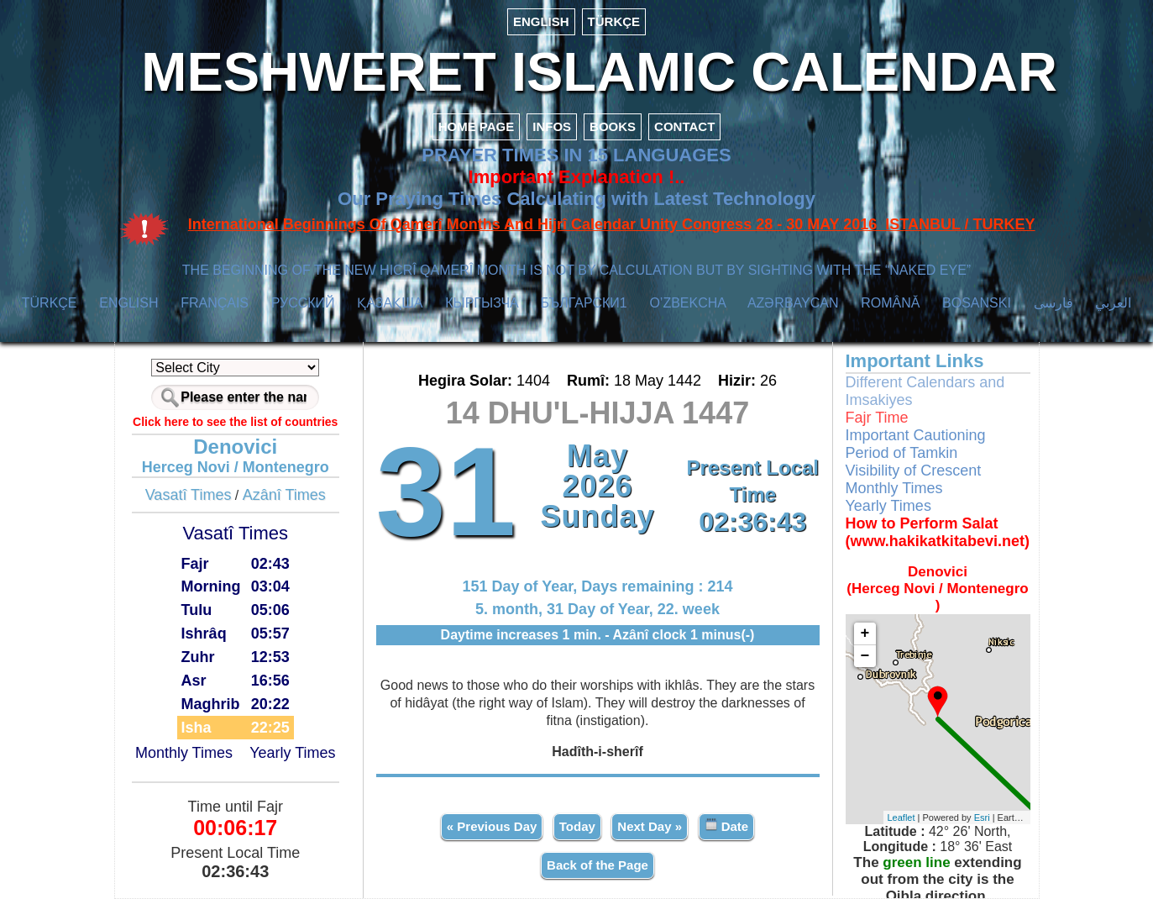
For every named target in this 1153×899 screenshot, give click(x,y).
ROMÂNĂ (890, 303)
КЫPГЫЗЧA (481, 303)
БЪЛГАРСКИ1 (584, 303)
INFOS (551, 126)
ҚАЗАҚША (389, 303)
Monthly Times (184, 752)
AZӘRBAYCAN (793, 303)
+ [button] (865, 633)
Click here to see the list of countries (235, 421)
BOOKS (613, 126)
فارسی (1053, 303)
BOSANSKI (976, 303)
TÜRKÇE (614, 21)
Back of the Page (597, 865)
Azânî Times (284, 494)
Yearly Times (292, 752)
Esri (982, 817)
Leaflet (901, 817)
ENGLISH (541, 21)
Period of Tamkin (902, 452)
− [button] (865, 656)
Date (727, 825)
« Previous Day (492, 826)
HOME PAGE (476, 126)
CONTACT (684, 126)
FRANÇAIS (215, 303)
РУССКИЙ (303, 303)
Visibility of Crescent (914, 470)
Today (577, 826)
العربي (1113, 303)
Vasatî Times (188, 494)
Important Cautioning (916, 435)
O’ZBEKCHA (687, 303)
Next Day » (649, 826)
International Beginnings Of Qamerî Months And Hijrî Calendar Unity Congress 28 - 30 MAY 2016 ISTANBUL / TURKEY (611, 224)
